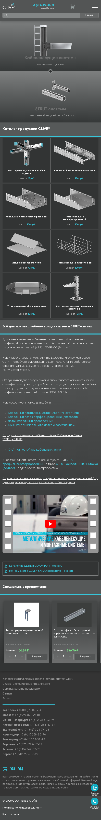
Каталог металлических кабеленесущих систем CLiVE (38, 679)
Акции (6, 698)
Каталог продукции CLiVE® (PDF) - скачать (33, 566)
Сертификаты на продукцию (21, 689)
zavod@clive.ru (47, 8)
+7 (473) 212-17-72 (29, 744)
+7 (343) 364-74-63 (36, 730)
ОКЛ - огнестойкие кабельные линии (34, 449)
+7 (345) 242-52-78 (28, 749)
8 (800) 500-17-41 (31, 710)
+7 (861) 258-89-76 (33, 734)
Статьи (7, 693)
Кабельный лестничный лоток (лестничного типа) (43, 413)
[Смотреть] (50, 524)
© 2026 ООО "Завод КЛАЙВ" (20, 801)
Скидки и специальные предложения (26, 684)
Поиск (89, 15)
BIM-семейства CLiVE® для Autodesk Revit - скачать (39, 571)
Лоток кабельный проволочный (30, 421)
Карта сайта (11, 814)
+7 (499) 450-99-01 (43, 5)
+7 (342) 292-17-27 (25, 754)
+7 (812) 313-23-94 (41, 720)
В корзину (37, 657)
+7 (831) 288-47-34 (42, 725)
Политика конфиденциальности (22, 808)
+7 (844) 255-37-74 (32, 739)
